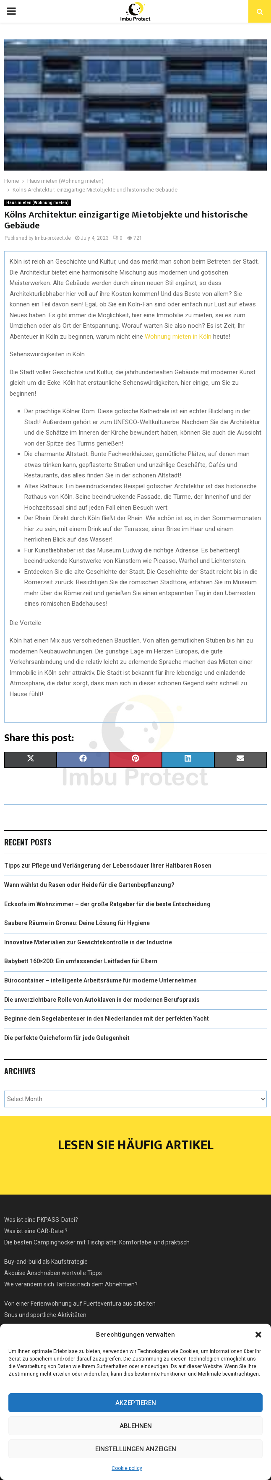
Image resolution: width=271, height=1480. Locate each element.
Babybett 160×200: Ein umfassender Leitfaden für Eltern (80, 961)
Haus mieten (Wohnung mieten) (37, 202)
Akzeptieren (135, 1403)
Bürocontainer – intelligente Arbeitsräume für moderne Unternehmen (100, 980)
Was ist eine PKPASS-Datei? (41, 1219)
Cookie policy (127, 1468)
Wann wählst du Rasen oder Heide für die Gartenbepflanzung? (89, 884)
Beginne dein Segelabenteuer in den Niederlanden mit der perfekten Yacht (106, 1018)
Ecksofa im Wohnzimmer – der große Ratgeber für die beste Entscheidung (107, 904)
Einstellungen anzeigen (135, 1449)
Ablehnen (136, 1426)
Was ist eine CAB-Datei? (36, 1231)
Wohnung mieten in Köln (178, 336)
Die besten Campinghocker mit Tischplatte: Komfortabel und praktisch (97, 1242)
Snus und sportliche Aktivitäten (45, 1315)
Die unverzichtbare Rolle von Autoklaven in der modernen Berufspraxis (102, 999)
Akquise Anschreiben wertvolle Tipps (53, 1273)
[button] (258, 1334)
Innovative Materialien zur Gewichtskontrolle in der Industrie (88, 942)
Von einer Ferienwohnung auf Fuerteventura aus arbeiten (80, 1303)
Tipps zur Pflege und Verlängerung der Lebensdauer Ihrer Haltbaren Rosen (107, 865)
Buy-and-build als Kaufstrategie (46, 1261)
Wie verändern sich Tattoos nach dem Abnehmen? (71, 1284)
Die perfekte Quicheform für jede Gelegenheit (67, 1037)
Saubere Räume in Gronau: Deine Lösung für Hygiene (77, 923)
